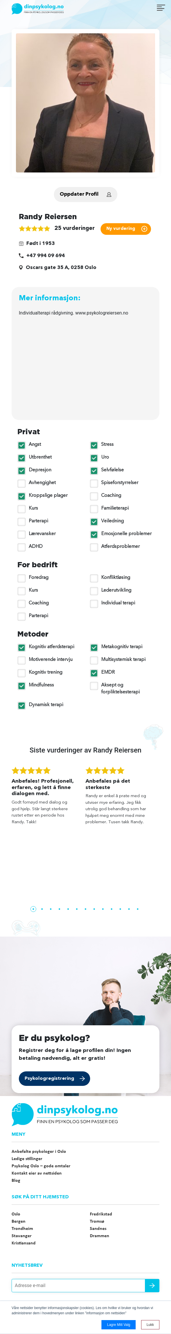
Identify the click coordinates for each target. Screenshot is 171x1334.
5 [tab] (68, 909)
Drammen (99, 1236)
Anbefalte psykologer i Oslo (39, 1151)
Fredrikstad (101, 1214)
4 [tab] (59, 909)
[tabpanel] (49, 798)
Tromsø (97, 1221)
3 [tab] (51, 909)
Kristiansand (24, 1243)
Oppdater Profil (79, 194)
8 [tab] (94, 909)
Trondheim (22, 1228)
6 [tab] (77, 909)
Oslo (16, 1214)
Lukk (150, 1325)
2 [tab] (42, 909)
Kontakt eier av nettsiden (37, 1173)
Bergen (19, 1221)
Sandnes (98, 1228)
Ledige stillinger (27, 1159)
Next (164, 835)
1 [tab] (33, 909)
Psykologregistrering (49, 1078)
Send (152, 1285)
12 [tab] (129, 909)
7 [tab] (85, 909)
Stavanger (22, 1236)
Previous (7, 835)
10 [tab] (111, 909)
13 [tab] (138, 909)
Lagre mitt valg (118, 1325)
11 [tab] (120, 909)
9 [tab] (103, 909)
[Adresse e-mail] (85, 1285)
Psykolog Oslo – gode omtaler (41, 1166)
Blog (16, 1180)
